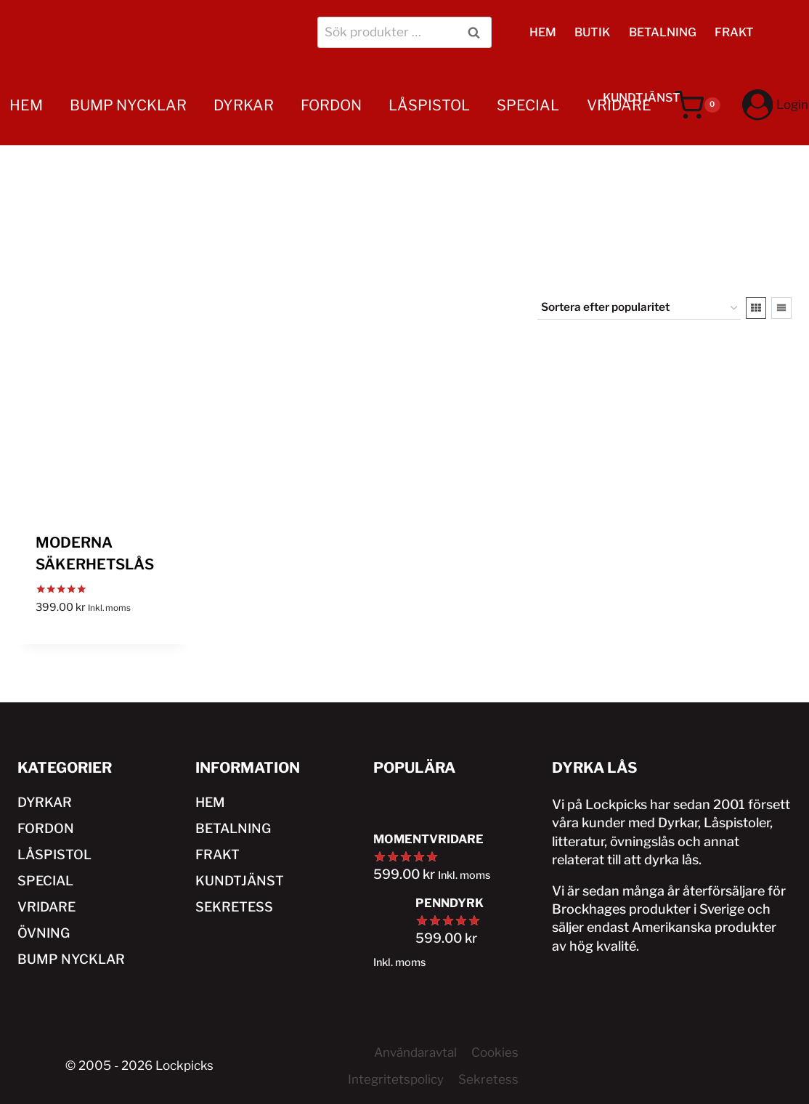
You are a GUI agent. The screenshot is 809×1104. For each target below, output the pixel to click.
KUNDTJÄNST (239, 880)
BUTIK (592, 32)
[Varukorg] (697, 105)
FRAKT (734, 32)
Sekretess (488, 1079)
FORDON (331, 105)
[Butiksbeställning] (639, 308)
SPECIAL (528, 105)
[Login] (775, 105)
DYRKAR (244, 105)
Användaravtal (415, 1052)
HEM (542, 32)
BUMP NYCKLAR (128, 105)
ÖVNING (38, 183)
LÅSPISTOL (429, 105)
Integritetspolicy (396, 1079)
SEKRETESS (234, 906)
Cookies (495, 1052)
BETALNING (662, 32)
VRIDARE (619, 105)
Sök (476, 32)
